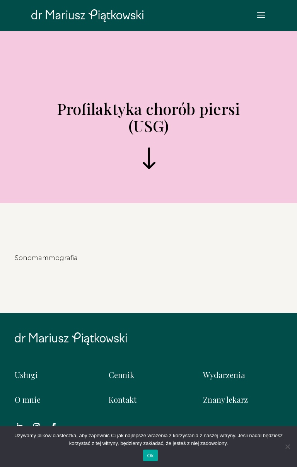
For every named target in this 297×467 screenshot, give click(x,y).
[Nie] (287, 446)
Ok (150, 455)
